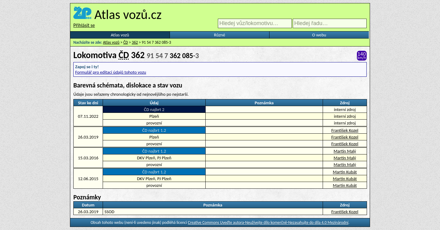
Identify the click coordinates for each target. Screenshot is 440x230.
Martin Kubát (345, 172)
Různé (219, 35)
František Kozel (344, 130)
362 (135, 42)
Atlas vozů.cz (128, 14)
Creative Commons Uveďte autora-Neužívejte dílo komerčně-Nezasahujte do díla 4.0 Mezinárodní (268, 222)
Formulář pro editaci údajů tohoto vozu (110, 72)
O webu (319, 35)
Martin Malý (345, 151)
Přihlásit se (84, 25)
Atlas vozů (120, 35)
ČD (125, 42)
